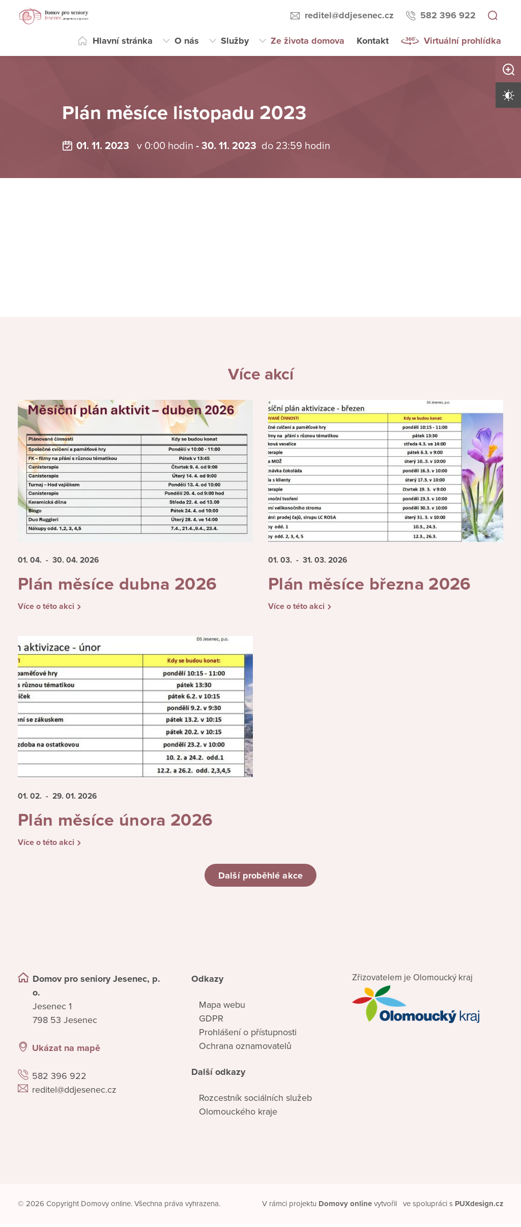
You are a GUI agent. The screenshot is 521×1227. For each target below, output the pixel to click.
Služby (235, 40)
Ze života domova (307, 40)
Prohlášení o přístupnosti (248, 1035)
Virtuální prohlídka (462, 40)
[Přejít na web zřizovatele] (427, 1008)
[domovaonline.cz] (345, 1207)
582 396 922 (448, 15)
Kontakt (373, 40)
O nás (187, 40)
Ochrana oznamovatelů (245, 1049)
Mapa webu (222, 1008)
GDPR (211, 1022)
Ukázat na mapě (66, 1051)
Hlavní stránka (123, 40)
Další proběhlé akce (260, 878)
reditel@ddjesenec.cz (349, 15)
